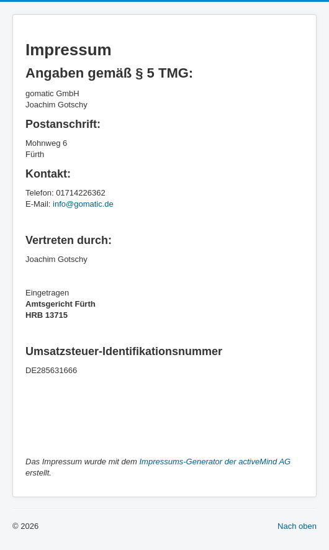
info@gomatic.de (83, 204)
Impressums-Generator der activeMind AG (215, 461)
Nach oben (297, 526)
